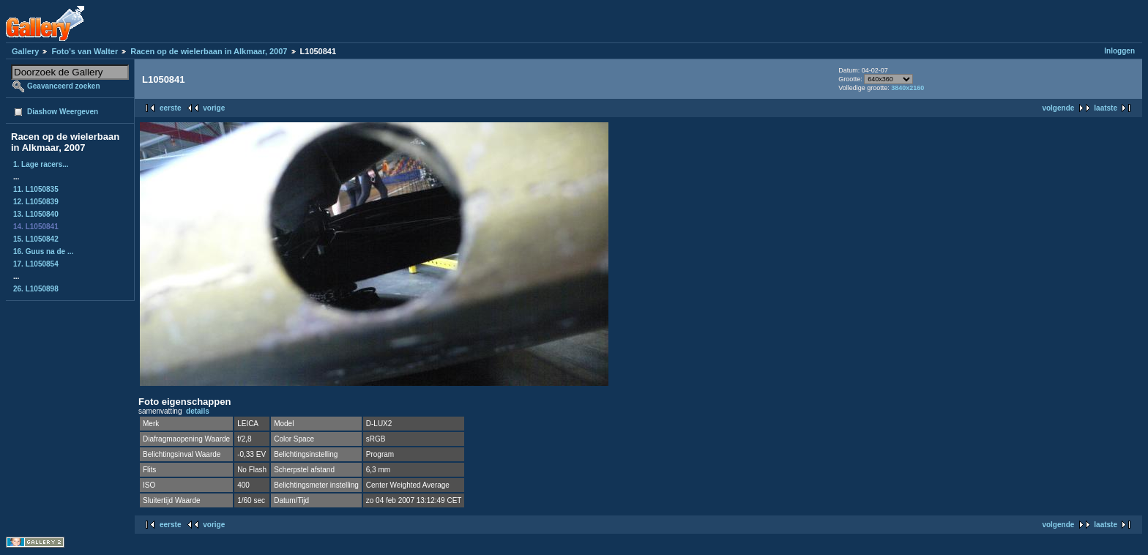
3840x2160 (907, 88)
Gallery (25, 51)
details (197, 411)
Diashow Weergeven (62, 112)
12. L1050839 (36, 202)
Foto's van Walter (84, 51)
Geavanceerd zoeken (63, 86)
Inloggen (1119, 51)
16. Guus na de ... (43, 251)
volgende (1058, 108)
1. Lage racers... (41, 164)
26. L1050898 (36, 289)
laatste (1105, 108)
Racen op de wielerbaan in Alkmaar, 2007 (208, 51)
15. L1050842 (36, 239)
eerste (170, 108)
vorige (214, 108)
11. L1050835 (36, 189)
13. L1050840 (36, 214)
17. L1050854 (36, 264)
